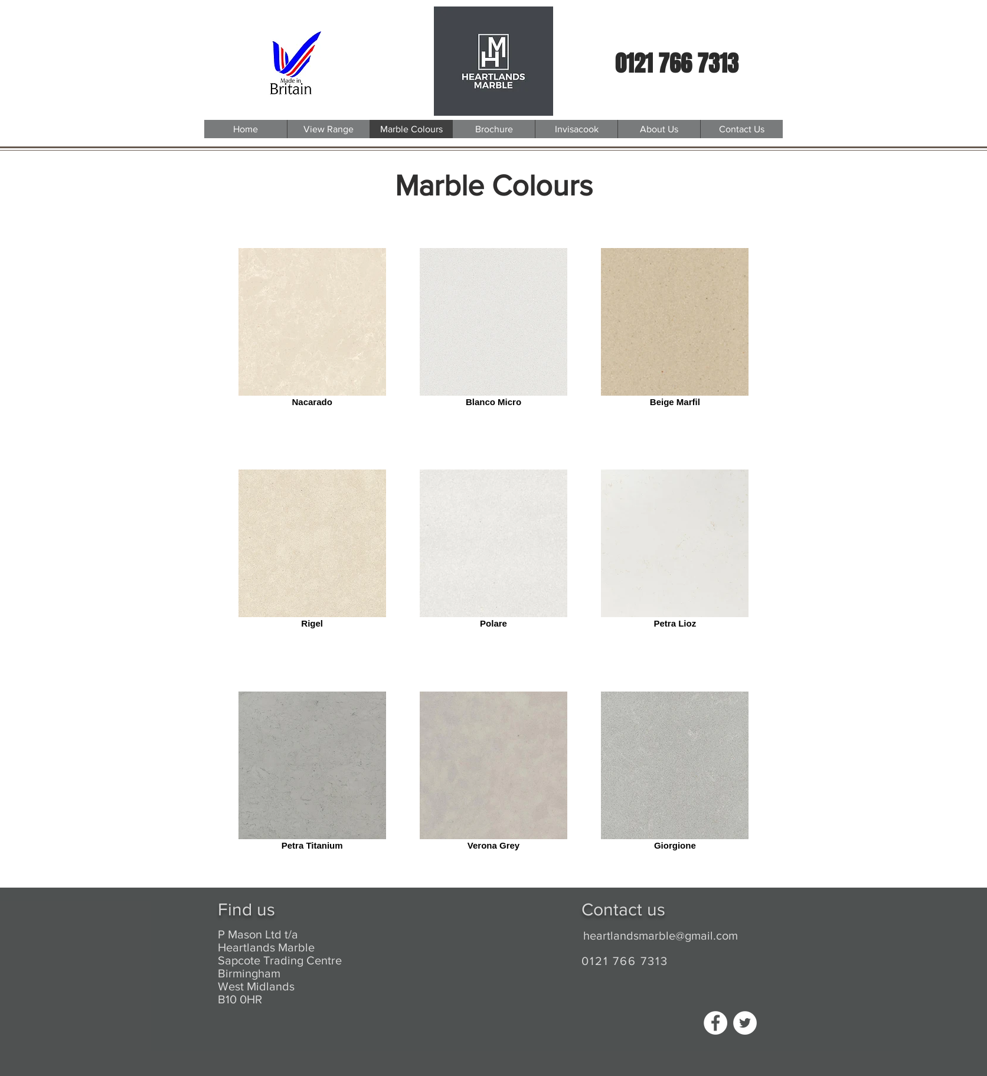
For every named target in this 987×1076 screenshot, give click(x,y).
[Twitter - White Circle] (745, 1023)
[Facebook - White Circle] (715, 1023)
